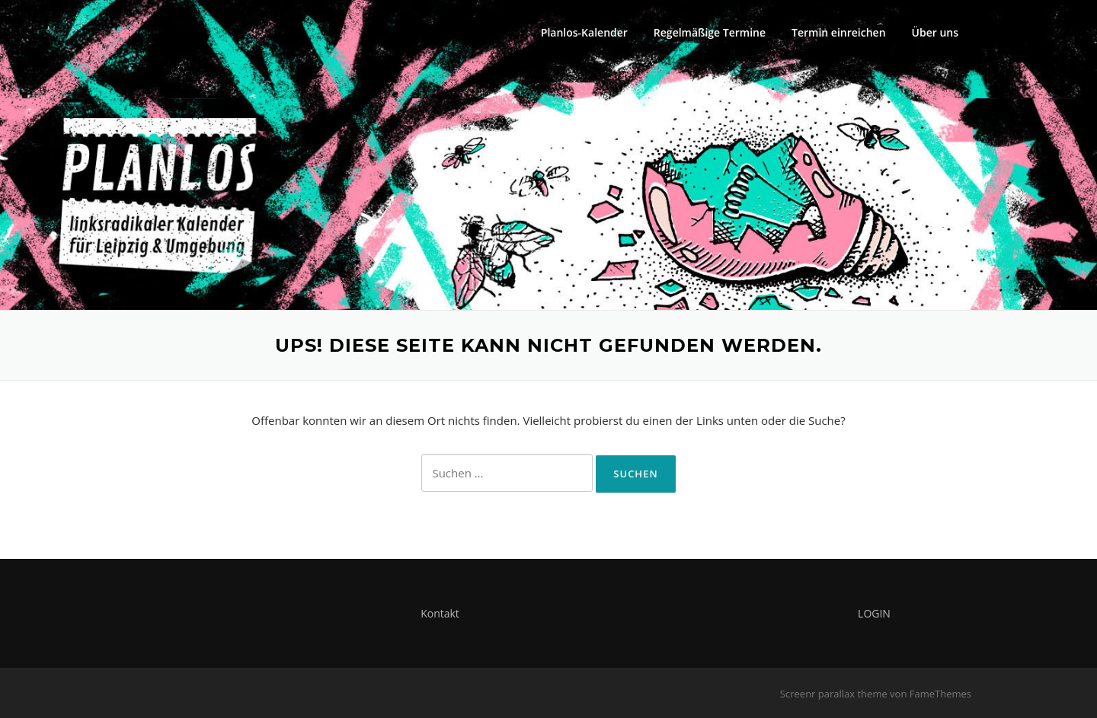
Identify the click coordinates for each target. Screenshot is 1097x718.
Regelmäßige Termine (710, 32)
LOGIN (874, 613)
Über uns (935, 32)
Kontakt (440, 613)
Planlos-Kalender (584, 32)
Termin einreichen (839, 32)
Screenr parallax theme (834, 693)
